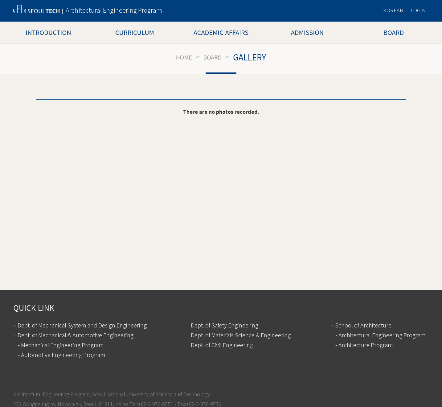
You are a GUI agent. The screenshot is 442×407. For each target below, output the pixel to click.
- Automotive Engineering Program (61, 355)
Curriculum (134, 32)
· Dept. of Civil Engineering (219, 345)
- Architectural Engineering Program (380, 335)
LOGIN (418, 10)
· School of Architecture (361, 325)
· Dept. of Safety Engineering (222, 325)
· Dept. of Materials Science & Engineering (238, 335)
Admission (307, 32)
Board (393, 32)
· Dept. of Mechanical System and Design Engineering (80, 325)
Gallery (249, 57)
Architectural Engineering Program (114, 10)
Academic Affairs (221, 32)
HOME (184, 57)
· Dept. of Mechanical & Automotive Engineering (73, 335)
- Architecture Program (364, 345)
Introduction (48, 32)
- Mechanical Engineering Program (61, 345)
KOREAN (393, 10)
